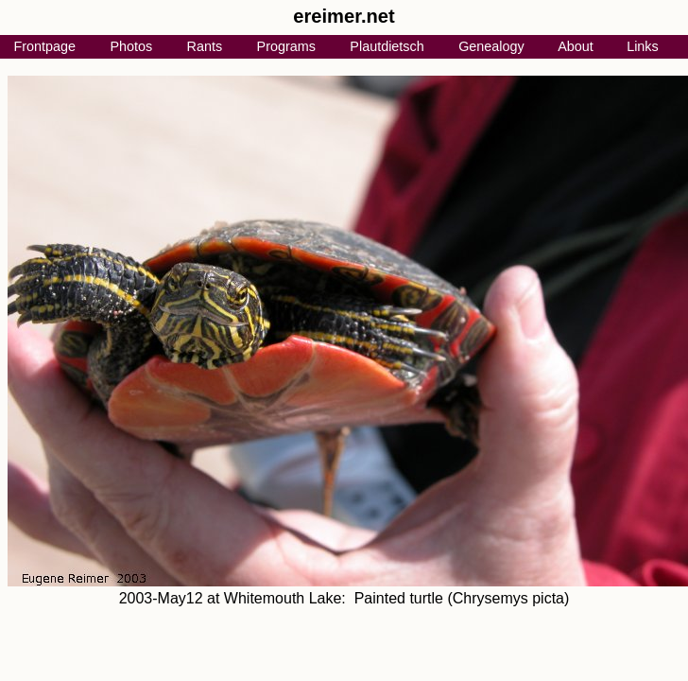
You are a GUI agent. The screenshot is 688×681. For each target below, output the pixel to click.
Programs (286, 46)
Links (643, 46)
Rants (205, 46)
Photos (131, 46)
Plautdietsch (386, 46)
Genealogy (491, 46)
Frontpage (44, 46)
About (575, 46)
